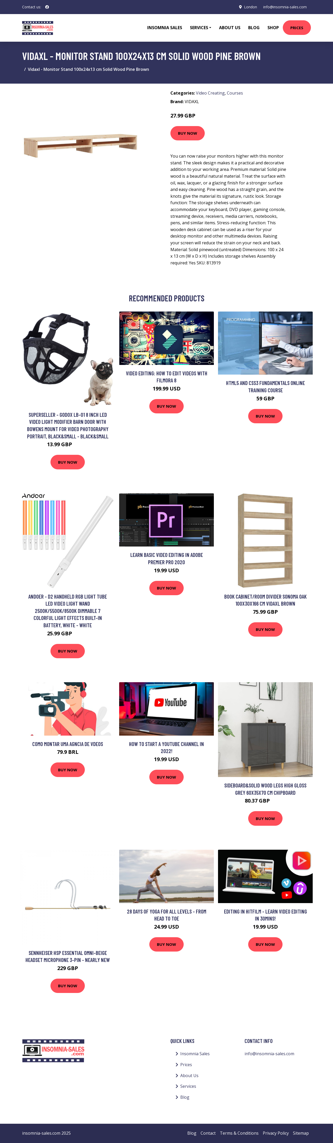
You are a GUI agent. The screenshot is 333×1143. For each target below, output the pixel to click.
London (250, 6)
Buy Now (187, 133)
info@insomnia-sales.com (285, 6)
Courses (235, 93)
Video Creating (210, 93)
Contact (208, 1133)
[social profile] (47, 7)
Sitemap (301, 1133)
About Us (229, 27)
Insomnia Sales (164, 27)
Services (188, 1086)
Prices (296, 27)
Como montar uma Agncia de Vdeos (67, 744)
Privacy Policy (276, 1133)
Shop (273, 27)
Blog (254, 27)
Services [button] (199, 27)
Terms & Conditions (239, 1133)
